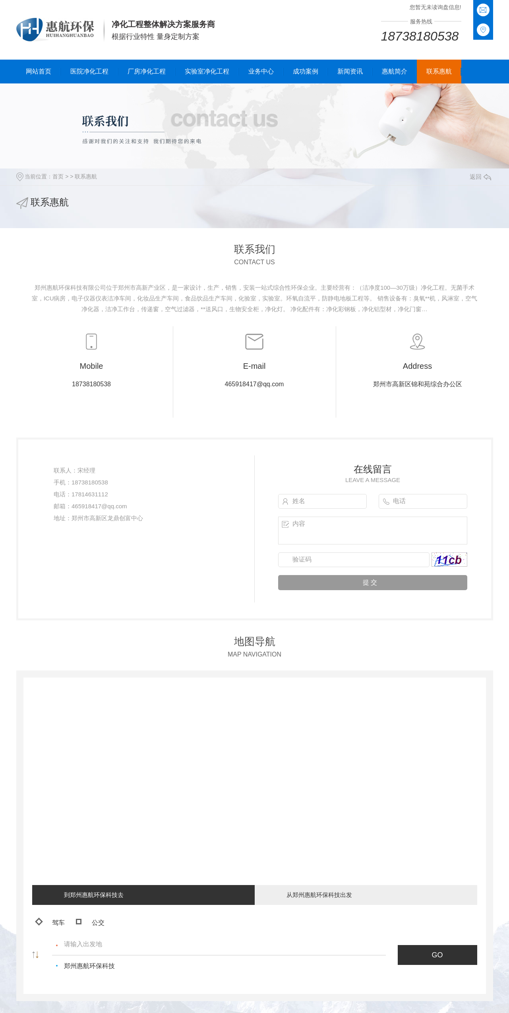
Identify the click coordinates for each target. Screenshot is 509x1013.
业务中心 (261, 71)
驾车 (50, 922)
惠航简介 (394, 71)
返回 (480, 176)
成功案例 (305, 71)
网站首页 (38, 71)
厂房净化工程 (147, 71)
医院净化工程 (89, 71)
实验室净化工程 (207, 71)
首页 (58, 176)
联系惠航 (439, 71)
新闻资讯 (350, 71)
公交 (90, 922)
